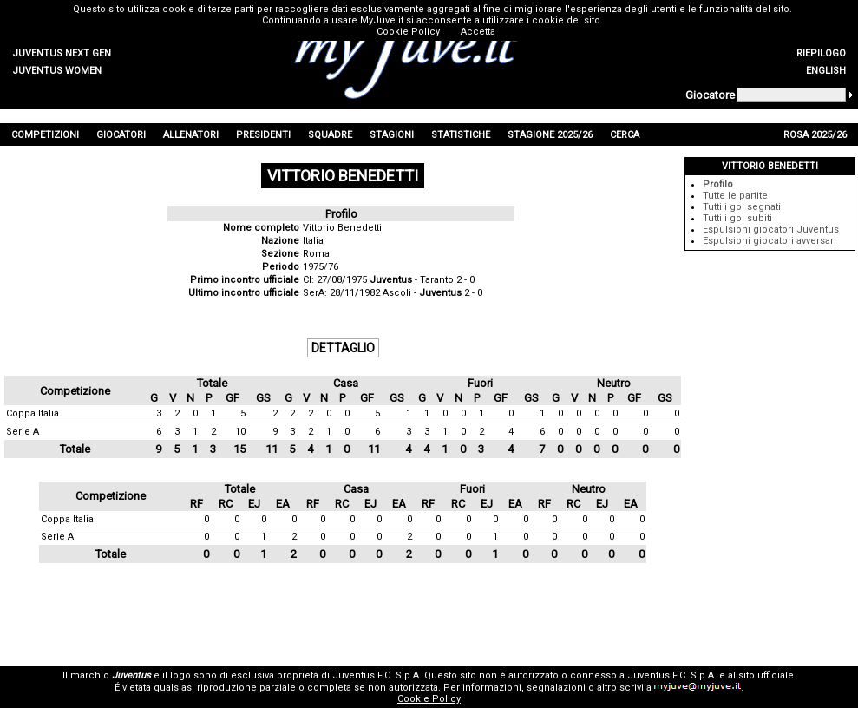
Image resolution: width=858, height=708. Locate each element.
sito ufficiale (766, 675)
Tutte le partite (735, 195)
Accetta (478, 31)
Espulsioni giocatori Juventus (771, 229)
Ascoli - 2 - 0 (432, 292)
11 (271, 449)
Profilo (718, 184)
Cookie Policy (429, 699)
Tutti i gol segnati (742, 207)
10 (240, 431)
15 (239, 449)
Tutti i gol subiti (737, 218)
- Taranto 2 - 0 (422, 279)
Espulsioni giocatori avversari (769, 240)
